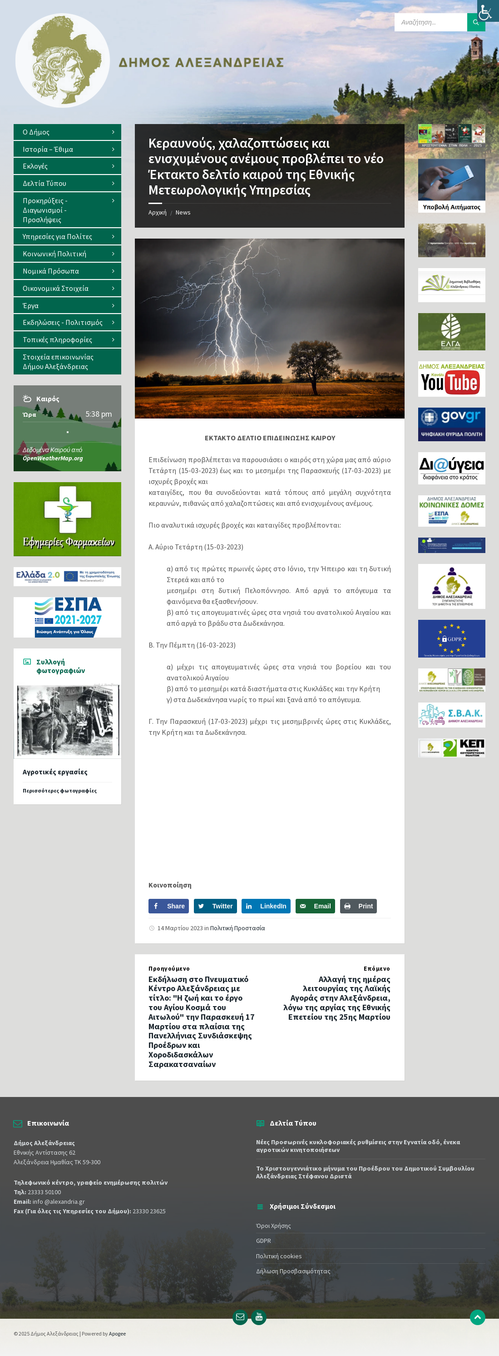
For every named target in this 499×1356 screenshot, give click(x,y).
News (183, 212)
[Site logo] (150, 105)
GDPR (263, 1240)
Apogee (117, 1333)
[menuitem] (67, 132)
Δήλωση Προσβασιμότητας (293, 1271)
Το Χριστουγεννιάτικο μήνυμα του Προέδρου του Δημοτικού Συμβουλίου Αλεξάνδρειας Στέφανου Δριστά (365, 1172)
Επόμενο (377, 968)
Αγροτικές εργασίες (55, 772)
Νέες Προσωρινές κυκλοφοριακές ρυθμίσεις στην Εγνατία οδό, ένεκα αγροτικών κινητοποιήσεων (358, 1146)
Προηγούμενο (169, 968)
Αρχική (157, 212)
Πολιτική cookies (279, 1256)
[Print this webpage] (358, 906)
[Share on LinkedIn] (266, 906)
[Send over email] (315, 906)
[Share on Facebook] (168, 906)
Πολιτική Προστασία (237, 928)
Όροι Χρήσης (273, 1225)
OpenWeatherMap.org (53, 458)
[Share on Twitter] (215, 906)
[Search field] (440, 22)
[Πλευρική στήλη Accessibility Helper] (488, 11)
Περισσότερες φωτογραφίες (60, 790)
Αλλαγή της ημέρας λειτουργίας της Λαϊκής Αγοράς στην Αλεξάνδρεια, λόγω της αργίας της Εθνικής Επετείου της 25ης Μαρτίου (336, 998)
